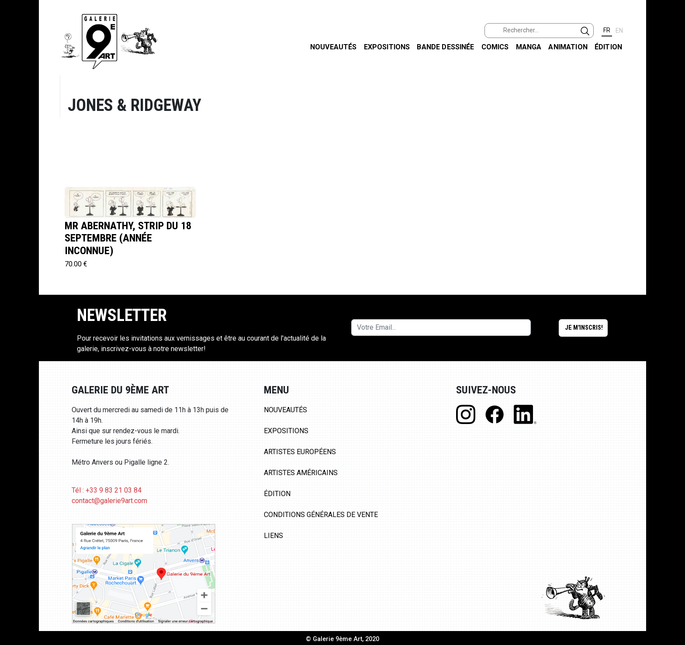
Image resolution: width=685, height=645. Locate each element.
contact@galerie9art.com (109, 501)
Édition (608, 47)
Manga (529, 47)
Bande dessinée (445, 47)
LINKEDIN (671, 155)
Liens (273, 535)
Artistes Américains (301, 473)
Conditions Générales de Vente (321, 514)
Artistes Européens (300, 452)
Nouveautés (333, 47)
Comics (495, 47)
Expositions (387, 47)
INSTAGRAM (671, 112)
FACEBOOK (671, 67)
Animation (567, 47)
